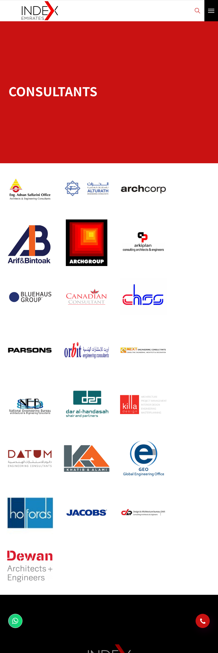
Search (197, 10)
